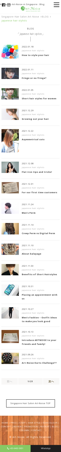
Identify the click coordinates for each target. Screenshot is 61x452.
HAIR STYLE (34, 422)
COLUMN (24, 430)
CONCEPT (6, 426)
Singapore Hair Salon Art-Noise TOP (30, 403)
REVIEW (18, 426)
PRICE (14, 422)
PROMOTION (31, 426)
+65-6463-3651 (15, 448)
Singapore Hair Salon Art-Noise (20, 16)
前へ (9, 381)
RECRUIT (45, 426)
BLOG (45, 16)
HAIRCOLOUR (50, 422)
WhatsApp (46, 448)
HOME (5, 422)
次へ (51, 381)
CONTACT (36, 430)
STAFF (22, 422)
